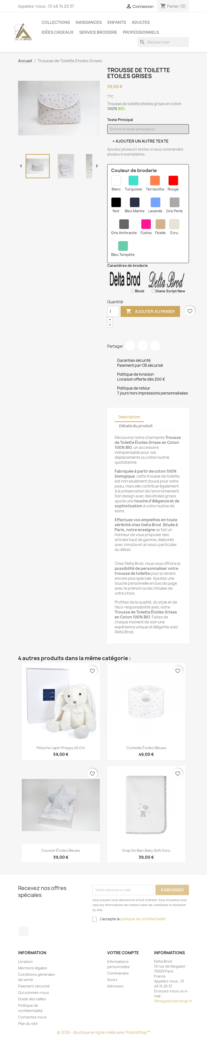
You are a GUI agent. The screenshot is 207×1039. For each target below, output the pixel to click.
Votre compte (123, 952)
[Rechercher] (163, 42)
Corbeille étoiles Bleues (146, 747)
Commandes (118, 973)
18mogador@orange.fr (173, 1001)
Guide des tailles (32, 999)
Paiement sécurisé (34, 986)
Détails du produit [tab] (136, 425)
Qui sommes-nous (33, 992)
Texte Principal (120, 119)
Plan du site (28, 1023)
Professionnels (141, 32)
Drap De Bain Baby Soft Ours (146, 850)
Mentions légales (32, 968)
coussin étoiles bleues (60, 850)
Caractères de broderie (127, 265)
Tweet (143, 346)
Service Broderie (98, 32)
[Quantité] (113, 311)
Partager (130, 346)
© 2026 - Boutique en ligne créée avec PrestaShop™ (103, 1032)
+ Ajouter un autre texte (140, 141)
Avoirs (112, 979)
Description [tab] (129, 417)
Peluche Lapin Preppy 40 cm (61, 747)
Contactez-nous (32, 1017)
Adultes (141, 22)
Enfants (116, 22)
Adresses (115, 986)
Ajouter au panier (150, 311)
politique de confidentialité (143, 919)
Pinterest (155, 346)
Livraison (25, 961)
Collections (56, 22)
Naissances (89, 22)
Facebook (23, 931)
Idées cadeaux (58, 32)
